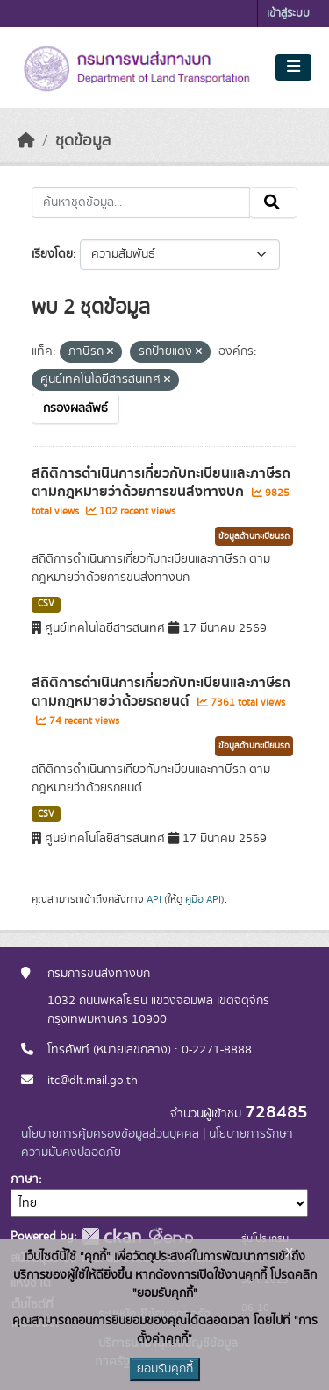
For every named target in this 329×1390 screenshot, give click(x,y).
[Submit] (273, 202)
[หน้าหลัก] (26, 141)
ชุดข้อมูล (83, 141)
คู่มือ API (203, 899)
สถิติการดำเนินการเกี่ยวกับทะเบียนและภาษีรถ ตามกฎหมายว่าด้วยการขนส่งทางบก (161, 482)
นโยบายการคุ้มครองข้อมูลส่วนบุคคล (110, 1134)
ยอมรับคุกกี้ (165, 1369)
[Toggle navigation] (293, 67)
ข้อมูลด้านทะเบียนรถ (254, 536)
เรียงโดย (52, 254)
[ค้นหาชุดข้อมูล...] (141, 202)
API (154, 899)
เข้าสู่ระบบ (288, 13)
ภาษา (25, 1179)
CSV (46, 604)
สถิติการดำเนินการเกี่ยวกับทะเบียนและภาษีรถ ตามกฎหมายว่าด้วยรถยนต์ (161, 692)
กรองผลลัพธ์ (75, 408)
